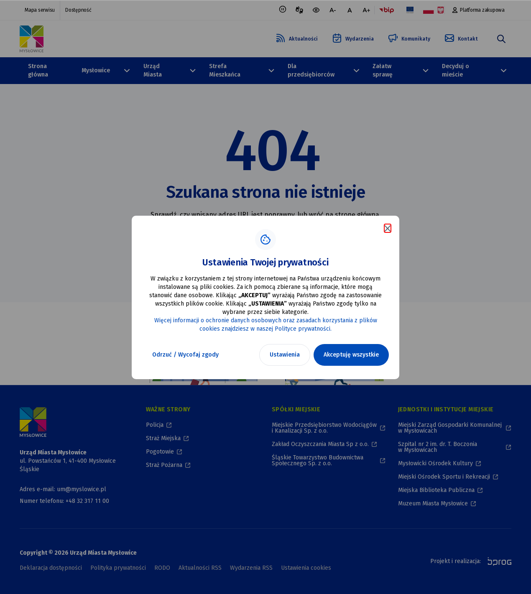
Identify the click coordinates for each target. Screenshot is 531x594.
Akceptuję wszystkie (351, 354)
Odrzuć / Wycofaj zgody (185, 354)
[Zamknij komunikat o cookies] (387, 228)
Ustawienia (285, 354)
